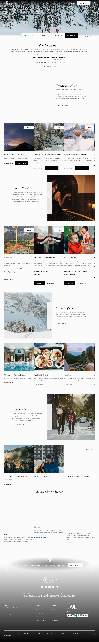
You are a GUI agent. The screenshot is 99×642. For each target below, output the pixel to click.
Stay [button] (16, 3)
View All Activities (63, 105)
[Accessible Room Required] (80, 37)
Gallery (73, 3)
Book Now (40, 283)
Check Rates (71, 35)
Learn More (8, 163)
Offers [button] (54, 3)
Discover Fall (70, 543)
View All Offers (62, 323)
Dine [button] (22, 3)
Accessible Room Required (88, 36)
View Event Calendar (20, 208)
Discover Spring (10, 545)
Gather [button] (37, 3)
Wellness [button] (29, 3)
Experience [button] (45, 3)
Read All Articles (19, 424)
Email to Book (21, 163)
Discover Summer (40, 538)
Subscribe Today (75, 565)
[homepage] (9, 3)
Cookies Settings (89, 634)
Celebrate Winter (49, 66)
